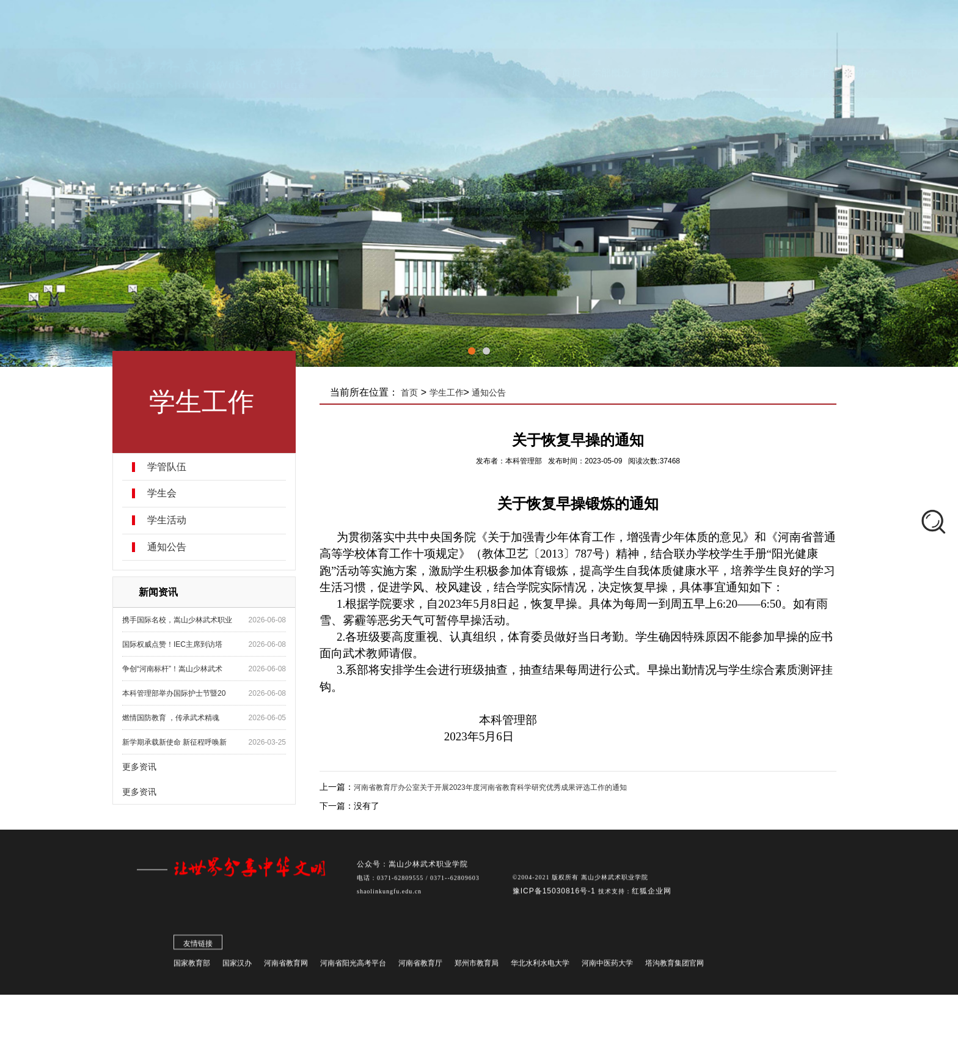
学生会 (162, 493)
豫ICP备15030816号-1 (555, 895)
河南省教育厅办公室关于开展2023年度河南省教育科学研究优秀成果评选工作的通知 (490, 787)
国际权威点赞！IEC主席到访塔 (172, 644)
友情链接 (198, 948)
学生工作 (447, 392)
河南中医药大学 (607, 968)
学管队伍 (166, 467)
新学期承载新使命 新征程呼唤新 (174, 742)
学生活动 (166, 520)
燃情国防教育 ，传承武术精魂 (170, 717)
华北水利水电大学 (540, 968)
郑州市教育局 (477, 968)
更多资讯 (139, 767)
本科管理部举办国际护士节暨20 (173, 693)
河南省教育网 (286, 968)
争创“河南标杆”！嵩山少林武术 (172, 669)
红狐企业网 (651, 895)
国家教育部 (192, 968)
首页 (410, 392)
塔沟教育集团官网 (674, 968)
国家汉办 (237, 968)
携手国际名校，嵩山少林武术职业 (177, 620)
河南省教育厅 (420, 968)
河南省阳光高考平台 (353, 968)
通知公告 (166, 547)
